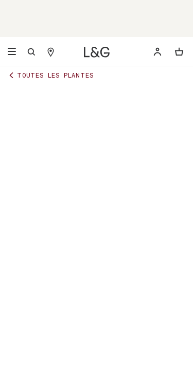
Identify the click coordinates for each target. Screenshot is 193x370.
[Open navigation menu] (12, 51)
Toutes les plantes (50, 75)
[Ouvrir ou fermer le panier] (179, 52)
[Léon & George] (97, 52)
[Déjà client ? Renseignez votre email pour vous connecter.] (157, 52)
